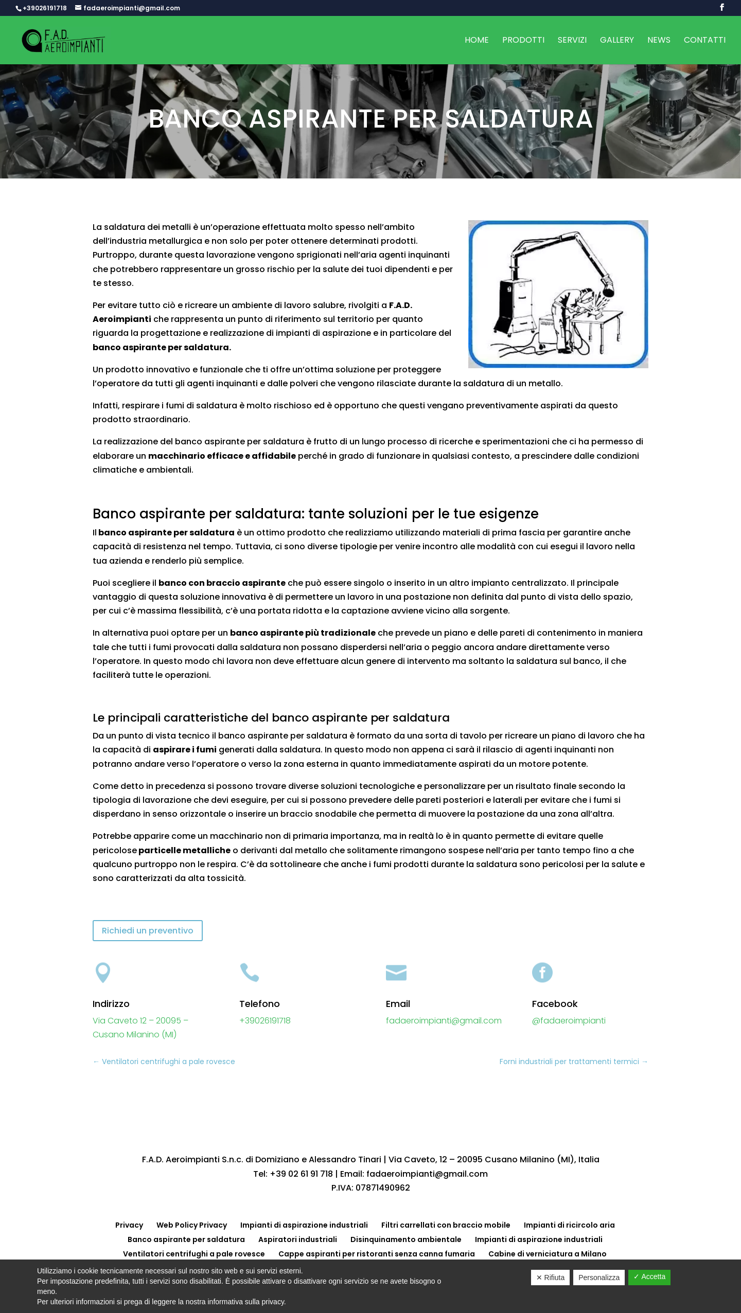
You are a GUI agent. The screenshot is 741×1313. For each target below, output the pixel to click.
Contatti (705, 41)
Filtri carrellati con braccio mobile (445, 1225)
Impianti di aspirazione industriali (304, 1225)
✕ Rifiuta (550, 1277)
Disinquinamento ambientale (406, 1239)
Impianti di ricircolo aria (569, 1225)
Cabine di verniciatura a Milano (547, 1254)
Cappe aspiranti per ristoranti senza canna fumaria (376, 1254)
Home (477, 41)
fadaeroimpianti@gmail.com (444, 1021)
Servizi (572, 41)
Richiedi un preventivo (147, 931)
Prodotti (523, 41)
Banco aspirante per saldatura (186, 1239)
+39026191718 (45, 8)
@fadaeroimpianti (569, 1021)
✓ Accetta (649, 1276)
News (659, 41)
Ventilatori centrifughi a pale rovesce (194, 1254)
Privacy (129, 1225)
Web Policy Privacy (191, 1225)
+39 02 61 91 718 (301, 1174)
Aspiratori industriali (297, 1239)
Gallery (617, 41)
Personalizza (599, 1277)
